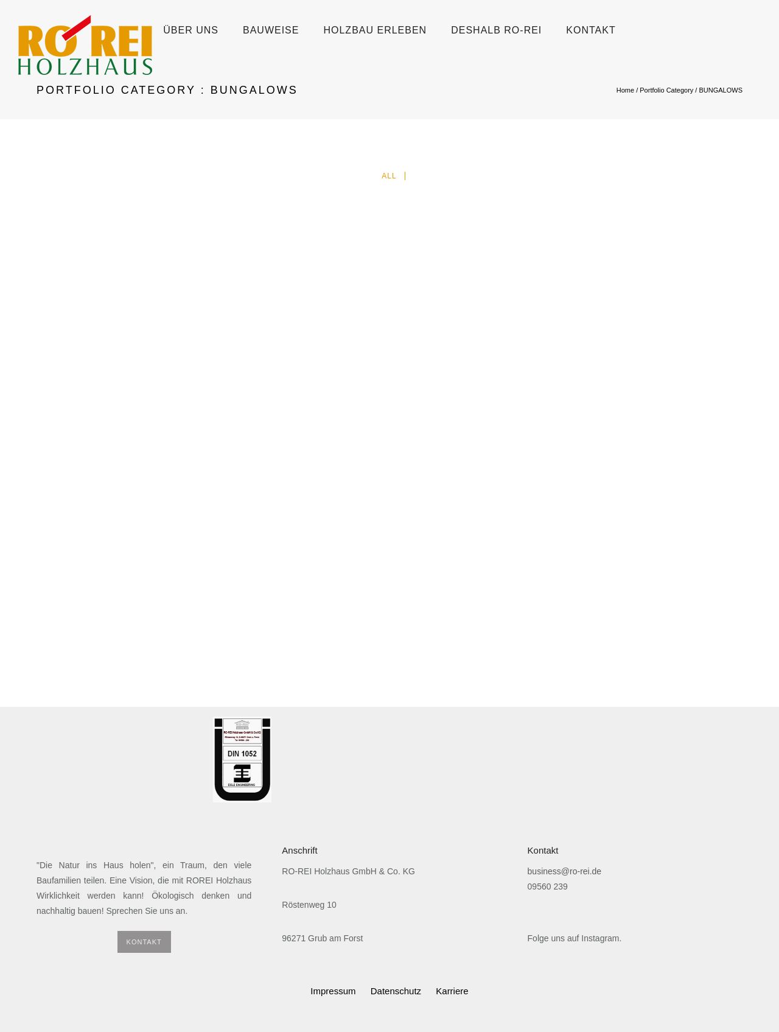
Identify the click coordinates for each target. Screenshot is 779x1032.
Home (625, 90)
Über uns (190, 30)
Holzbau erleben (375, 30)
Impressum (332, 991)
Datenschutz (396, 991)
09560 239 (548, 886)
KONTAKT (144, 942)
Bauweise (271, 30)
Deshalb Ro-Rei (496, 30)
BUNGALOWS (720, 90)
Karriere (452, 991)
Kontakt (590, 30)
